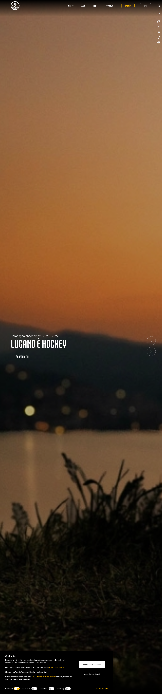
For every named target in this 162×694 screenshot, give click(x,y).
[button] (151, 340)
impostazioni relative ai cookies (44, 677)
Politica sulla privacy (56, 667)
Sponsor (110, 5)
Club (84, 5)
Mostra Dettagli (102, 689)
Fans (96, 5)
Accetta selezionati (92, 674)
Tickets (128, 5)
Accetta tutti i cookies (92, 664)
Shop (145, 5)
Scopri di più (22, 357)
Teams (70, 5)
